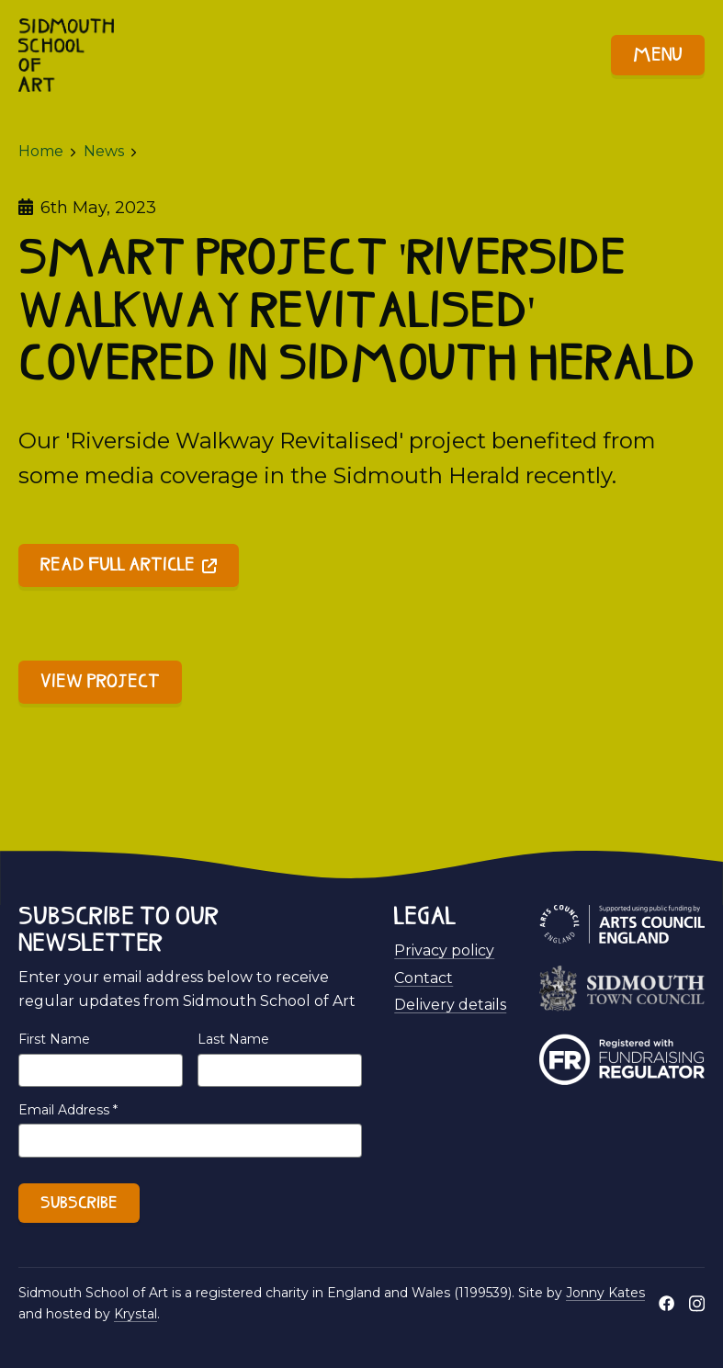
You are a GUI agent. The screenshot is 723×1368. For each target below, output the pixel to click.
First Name (54, 1039)
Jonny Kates (605, 1292)
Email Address (68, 1110)
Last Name (233, 1039)
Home (40, 151)
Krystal (135, 1314)
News (104, 151)
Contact (423, 978)
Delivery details (450, 1004)
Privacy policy (444, 950)
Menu (658, 56)
